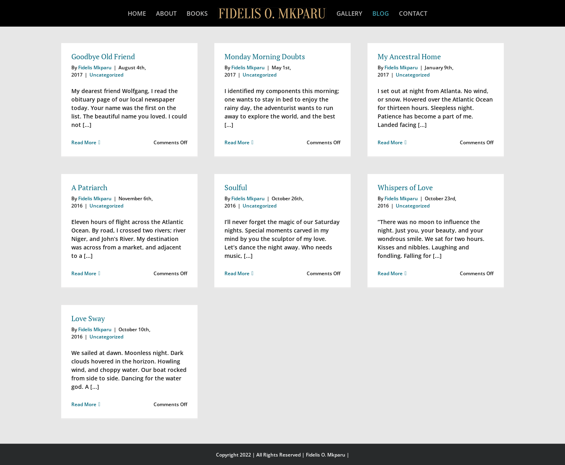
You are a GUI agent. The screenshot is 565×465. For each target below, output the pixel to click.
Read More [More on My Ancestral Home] (390, 142)
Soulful (235, 187)
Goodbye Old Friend (103, 56)
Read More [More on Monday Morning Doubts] (236, 142)
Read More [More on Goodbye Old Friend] (83, 142)
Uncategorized (106, 74)
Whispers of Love (405, 187)
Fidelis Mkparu (95, 67)
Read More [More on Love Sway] (83, 404)
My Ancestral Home (409, 56)
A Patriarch (89, 187)
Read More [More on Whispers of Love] (390, 273)
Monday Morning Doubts (264, 56)
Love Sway (88, 318)
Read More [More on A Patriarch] (83, 273)
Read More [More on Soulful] (236, 273)
